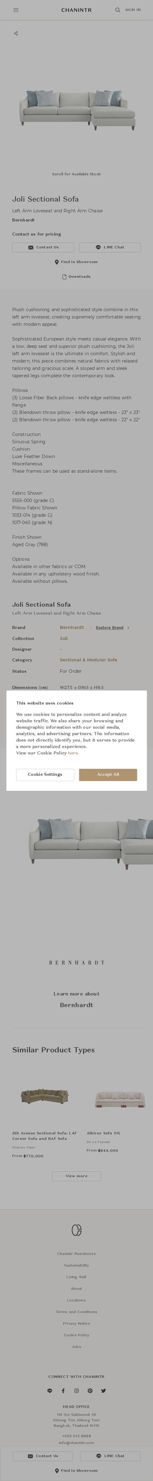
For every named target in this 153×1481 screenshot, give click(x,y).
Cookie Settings (45, 774)
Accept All (108, 774)
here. (73, 753)
